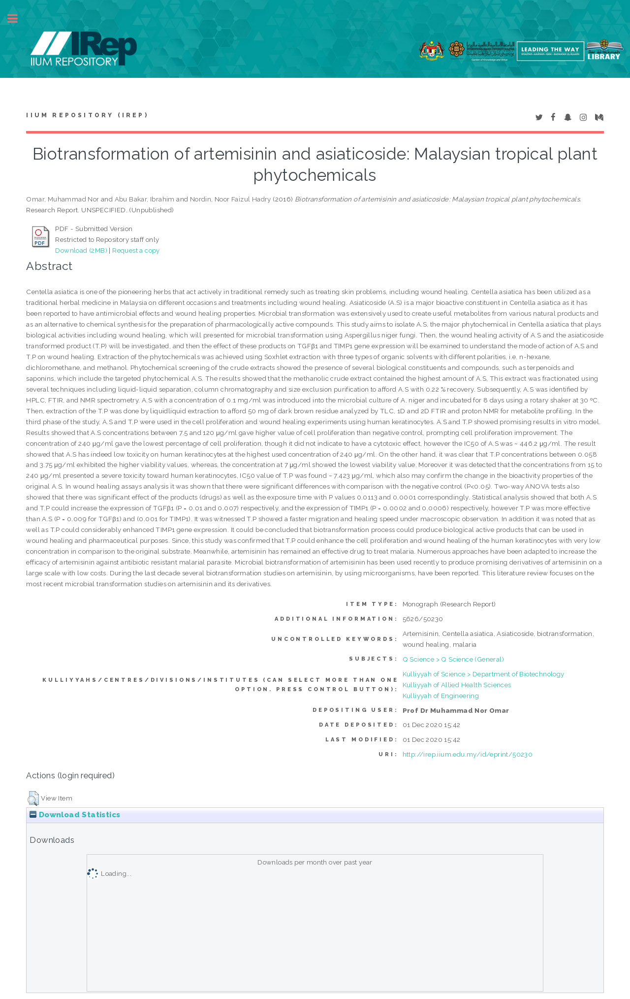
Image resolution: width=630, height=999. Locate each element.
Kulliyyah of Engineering (441, 695)
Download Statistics (75, 814)
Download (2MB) (81, 250)
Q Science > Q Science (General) (453, 659)
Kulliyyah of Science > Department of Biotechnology (484, 674)
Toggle (17, 18)
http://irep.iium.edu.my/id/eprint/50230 (468, 754)
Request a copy (136, 250)
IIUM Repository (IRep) (87, 115)
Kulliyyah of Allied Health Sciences (457, 685)
